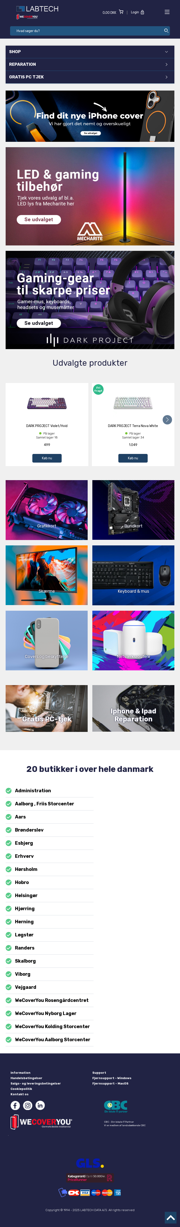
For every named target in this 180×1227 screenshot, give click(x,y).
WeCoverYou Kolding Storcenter (48, 1027)
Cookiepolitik (21, 1089)
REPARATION (88, 64)
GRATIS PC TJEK (88, 77)
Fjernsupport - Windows (111, 1078)
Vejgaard (21, 987)
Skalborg (21, 961)
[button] (167, 419)
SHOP (88, 51)
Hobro (17, 882)
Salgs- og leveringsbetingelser (36, 1083)
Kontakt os (20, 1094)
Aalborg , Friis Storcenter (40, 804)
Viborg (18, 974)
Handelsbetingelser (26, 1078)
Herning (20, 922)
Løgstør (20, 935)
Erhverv (20, 856)
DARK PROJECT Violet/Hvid (47, 426)
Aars (16, 817)
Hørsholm (22, 869)
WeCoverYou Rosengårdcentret (47, 1000)
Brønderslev (25, 830)
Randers (20, 948)
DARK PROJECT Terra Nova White (133, 426)
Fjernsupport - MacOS (110, 1083)
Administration (28, 791)
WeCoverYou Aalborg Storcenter (48, 1040)
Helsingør (22, 895)
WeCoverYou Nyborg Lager (41, 1013)
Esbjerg (19, 843)
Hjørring (20, 909)
